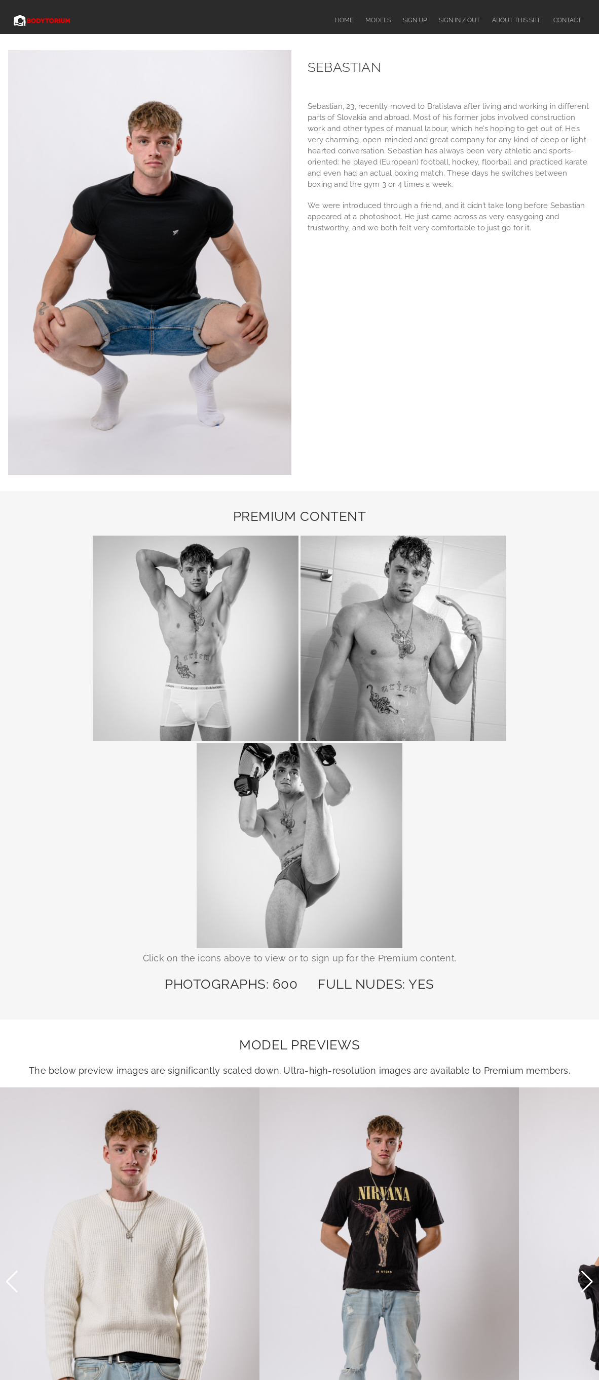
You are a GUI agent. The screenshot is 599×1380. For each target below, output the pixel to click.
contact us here (414, 1230)
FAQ (250, 1353)
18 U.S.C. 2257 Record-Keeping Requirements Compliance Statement (299, 1315)
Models (378, 20)
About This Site (516, 20)
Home (344, 20)
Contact (567, 20)
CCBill (369, 1283)
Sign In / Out (459, 20)
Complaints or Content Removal (313, 1353)
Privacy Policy (456, 1353)
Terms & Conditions (397, 1353)
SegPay (371, 1251)
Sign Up (415, 20)
